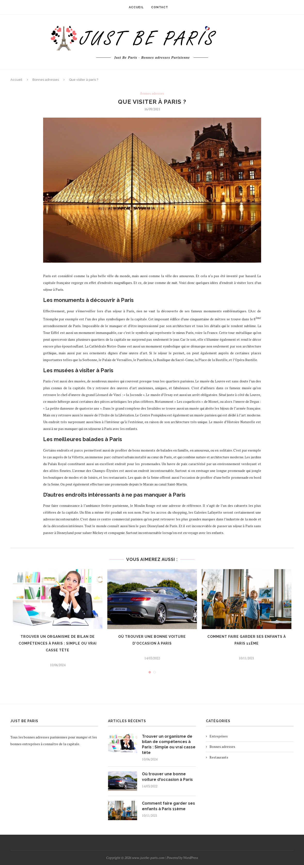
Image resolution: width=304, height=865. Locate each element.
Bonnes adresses (45, 79)
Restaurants (219, 757)
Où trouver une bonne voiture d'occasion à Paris (167, 777)
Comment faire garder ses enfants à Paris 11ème (168, 806)
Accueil (16, 79)
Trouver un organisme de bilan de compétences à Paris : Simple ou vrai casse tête (58, 643)
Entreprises (219, 736)
